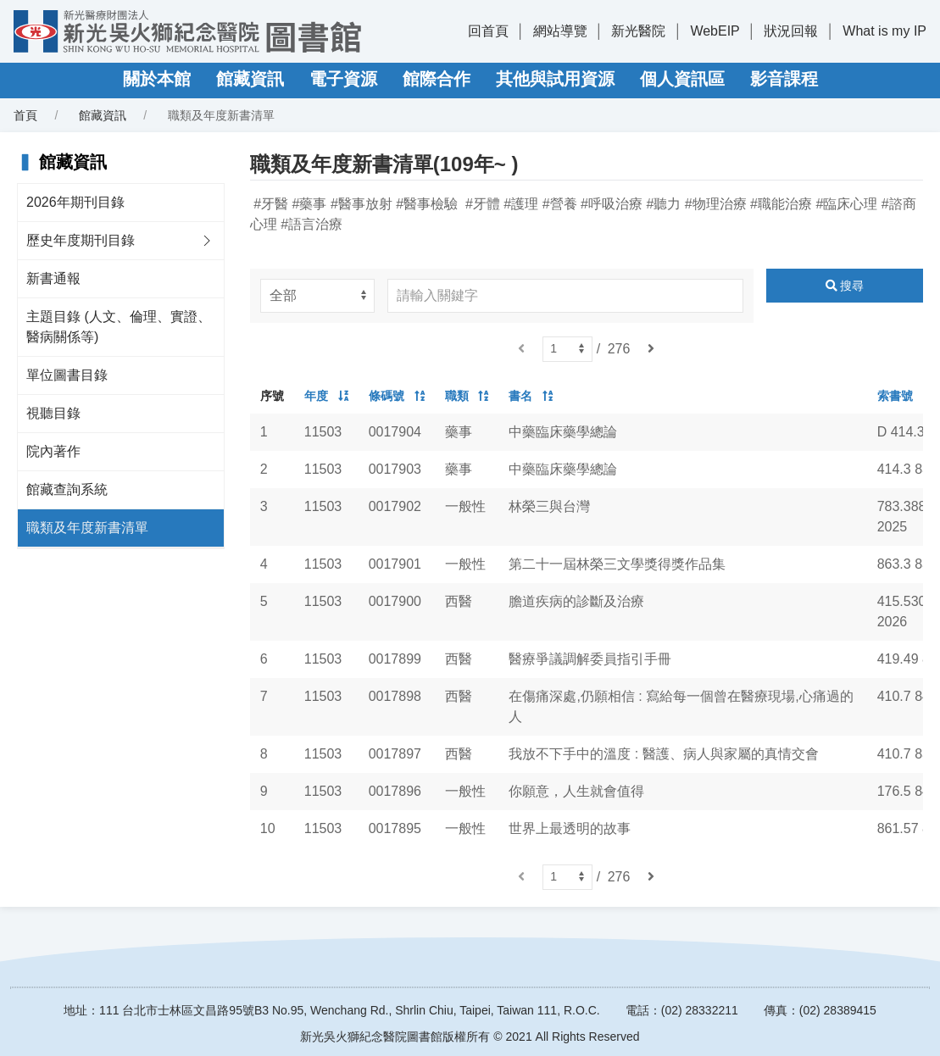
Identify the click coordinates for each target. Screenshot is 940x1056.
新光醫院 (638, 31)
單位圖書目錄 (67, 375)
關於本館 (157, 78)
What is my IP (884, 31)
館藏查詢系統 (67, 489)
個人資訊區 (682, 78)
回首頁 (488, 31)
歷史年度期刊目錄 (80, 240)
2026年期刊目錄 (75, 202)
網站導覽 (560, 31)
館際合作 (436, 78)
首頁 (25, 115)
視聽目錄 (53, 413)
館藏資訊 (250, 78)
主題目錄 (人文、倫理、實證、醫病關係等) (118, 326)
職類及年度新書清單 (87, 527)
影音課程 (784, 78)
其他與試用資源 (555, 78)
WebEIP (714, 31)
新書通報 (53, 278)
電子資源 (343, 78)
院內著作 (53, 451)
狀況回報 (791, 31)
